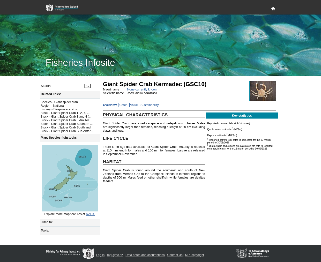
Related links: (51, 94)
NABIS (90, 214)
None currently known (142, 89)
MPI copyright (194, 255)
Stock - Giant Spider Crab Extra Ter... (66, 120)
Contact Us (174, 255)
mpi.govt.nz (115, 255)
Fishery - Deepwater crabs (59, 109)
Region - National (53, 105)
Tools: (45, 230)
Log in (100, 255)
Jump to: (47, 222)
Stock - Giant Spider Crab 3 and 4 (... (66, 116)
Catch (123, 105)
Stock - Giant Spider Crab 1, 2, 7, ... (65, 113)
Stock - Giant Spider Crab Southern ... (67, 124)
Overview (110, 105)
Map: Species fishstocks (59, 137)
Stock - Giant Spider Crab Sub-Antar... (67, 131)
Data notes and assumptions (145, 255)
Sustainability (150, 105)
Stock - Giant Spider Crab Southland (66, 127)
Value (134, 105)
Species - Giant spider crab (59, 102)
